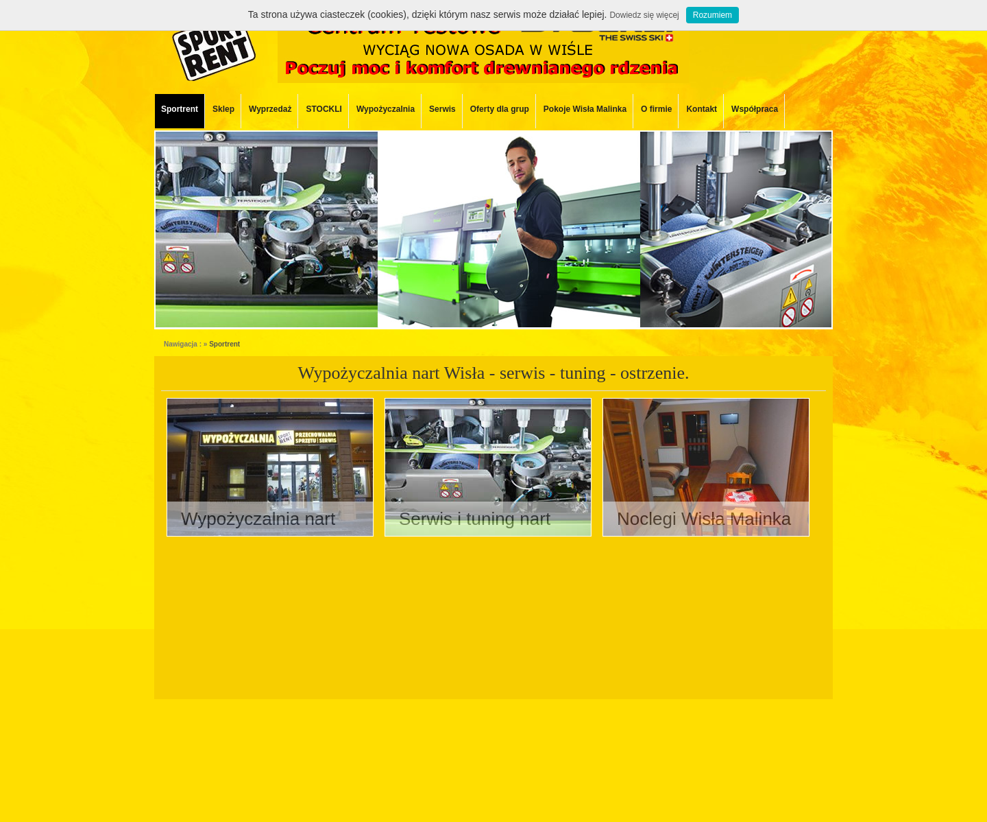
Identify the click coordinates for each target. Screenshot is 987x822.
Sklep (223, 109)
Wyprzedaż (270, 109)
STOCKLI (323, 109)
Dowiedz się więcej (644, 15)
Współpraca (754, 109)
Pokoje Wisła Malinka (585, 109)
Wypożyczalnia (385, 109)
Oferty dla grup (499, 109)
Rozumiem (712, 15)
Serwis (442, 109)
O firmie (656, 109)
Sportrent (179, 109)
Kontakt (701, 109)
